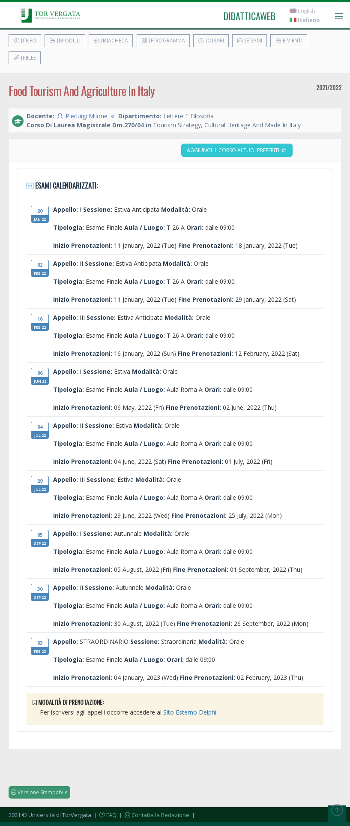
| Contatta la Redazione (153, 815)
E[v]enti (288, 40)
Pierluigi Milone (87, 116)
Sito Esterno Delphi (189, 712)
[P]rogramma (163, 40)
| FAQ (105, 815)
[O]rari (211, 40)
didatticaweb (249, 16)
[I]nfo (24, 40)
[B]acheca (110, 40)
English (302, 11)
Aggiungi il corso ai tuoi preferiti (237, 150)
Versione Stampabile (39, 792)
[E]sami (249, 40)
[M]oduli (65, 40)
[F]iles (24, 57)
